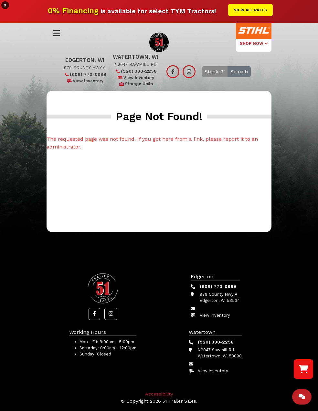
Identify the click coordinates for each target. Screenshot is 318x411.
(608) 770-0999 (84, 74)
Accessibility (159, 393)
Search (239, 71)
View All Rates (250, 10)
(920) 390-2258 (135, 71)
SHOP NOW (254, 43)
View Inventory (84, 80)
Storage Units (135, 83)
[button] (94, 314)
